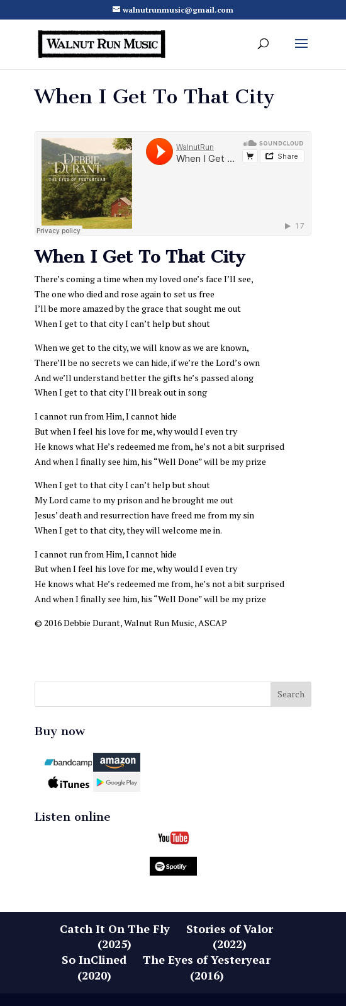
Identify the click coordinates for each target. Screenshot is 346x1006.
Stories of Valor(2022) (229, 936)
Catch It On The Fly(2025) (115, 936)
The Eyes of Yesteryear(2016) (207, 967)
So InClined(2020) (94, 967)
